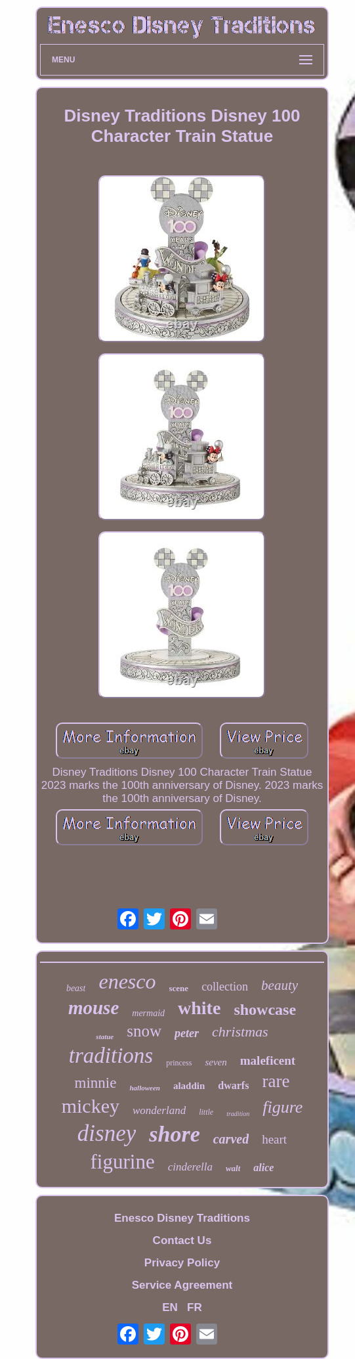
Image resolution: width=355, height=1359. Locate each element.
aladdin (189, 1086)
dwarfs (233, 1085)
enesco (127, 981)
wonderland (159, 1110)
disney (106, 1133)
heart (274, 1139)
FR (194, 1307)
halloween (144, 1088)
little (206, 1112)
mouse (93, 1007)
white (199, 1008)
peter (187, 1033)
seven (215, 1062)
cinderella (190, 1167)
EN (170, 1307)
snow (144, 1031)
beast (76, 988)
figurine (123, 1161)
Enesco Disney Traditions (182, 1218)
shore (174, 1134)
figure (282, 1107)
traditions (111, 1055)
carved (231, 1139)
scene (179, 988)
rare (275, 1081)
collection (224, 986)
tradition (237, 1113)
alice (263, 1167)
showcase (265, 1009)
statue (105, 1036)
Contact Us (182, 1240)
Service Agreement (182, 1285)
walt (233, 1168)
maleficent (267, 1060)
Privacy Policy (182, 1263)
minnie (96, 1083)
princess (179, 1062)
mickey (90, 1106)
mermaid (148, 1013)
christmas (240, 1031)
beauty (279, 985)
